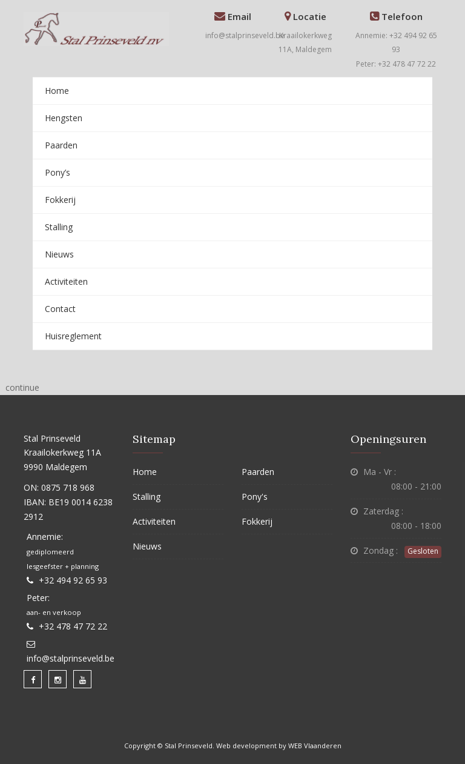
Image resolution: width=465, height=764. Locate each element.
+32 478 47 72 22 (73, 626)
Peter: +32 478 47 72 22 (396, 64)
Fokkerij (60, 199)
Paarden (61, 145)
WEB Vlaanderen (314, 745)
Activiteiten (66, 281)
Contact (60, 308)
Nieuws (59, 254)
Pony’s (57, 172)
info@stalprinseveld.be (245, 35)
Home (57, 90)
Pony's (255, 496)
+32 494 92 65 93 (73, 580)
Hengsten (63, 118)
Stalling (59, 227)
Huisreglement (73, 336)
